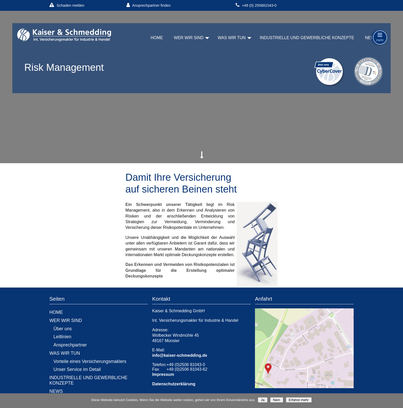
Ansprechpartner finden (148, 5)
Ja (262, 400)
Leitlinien (62, 336)
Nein (276, 400)
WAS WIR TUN (231, 38)
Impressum (163, 374)
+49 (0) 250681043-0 (256, 5)
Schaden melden (66, 5)
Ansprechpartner (70, 345)
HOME (157, 38)
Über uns (62, 328)
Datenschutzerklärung (173, 384)
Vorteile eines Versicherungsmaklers (89, 361)
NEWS (371, 38)
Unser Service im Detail (77, 369)
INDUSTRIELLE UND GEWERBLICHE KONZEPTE (307, 38)
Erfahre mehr (299, 400)
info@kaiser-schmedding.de (179, 355)
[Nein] (396, 400)
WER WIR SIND (189, 38)
